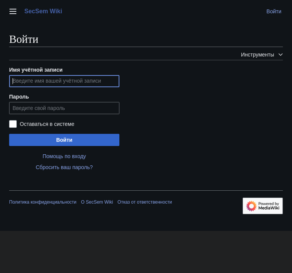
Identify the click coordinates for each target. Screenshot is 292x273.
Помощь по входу (64, 156)
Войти (64, 140)
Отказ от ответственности (144, 202)
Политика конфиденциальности (42, 202)
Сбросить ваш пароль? (64, 167)
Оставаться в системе (47, 124)
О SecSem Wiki (97, 202)
